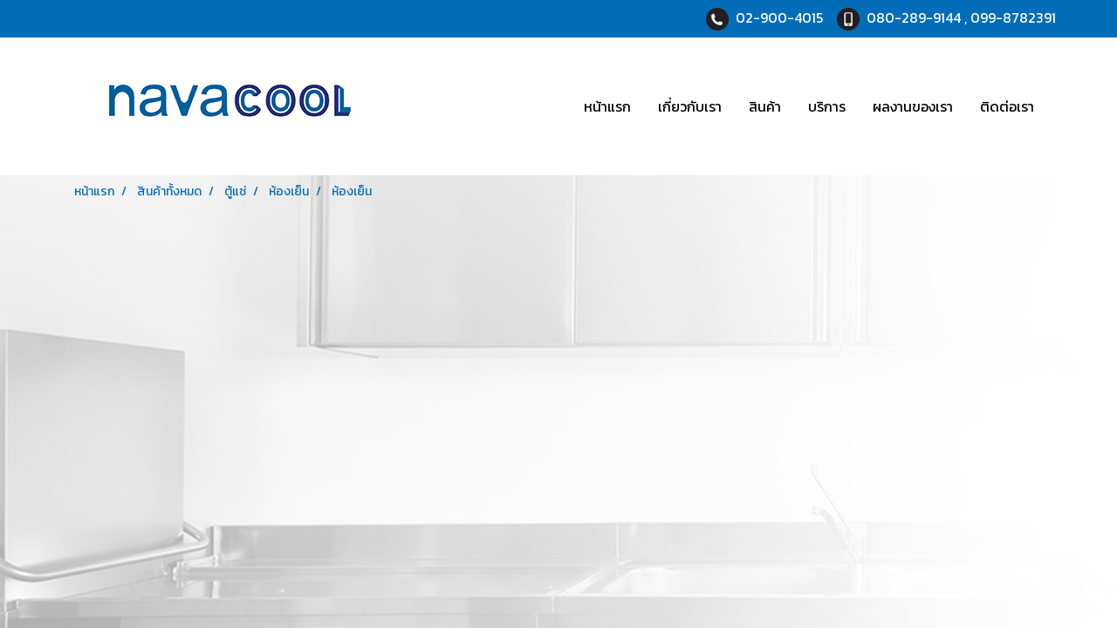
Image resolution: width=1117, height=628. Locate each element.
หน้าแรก (607, 106)
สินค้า (765, 106)
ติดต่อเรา (1007, 106)
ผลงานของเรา (913, 106)
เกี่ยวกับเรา (690, 106)
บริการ (827, 106)
